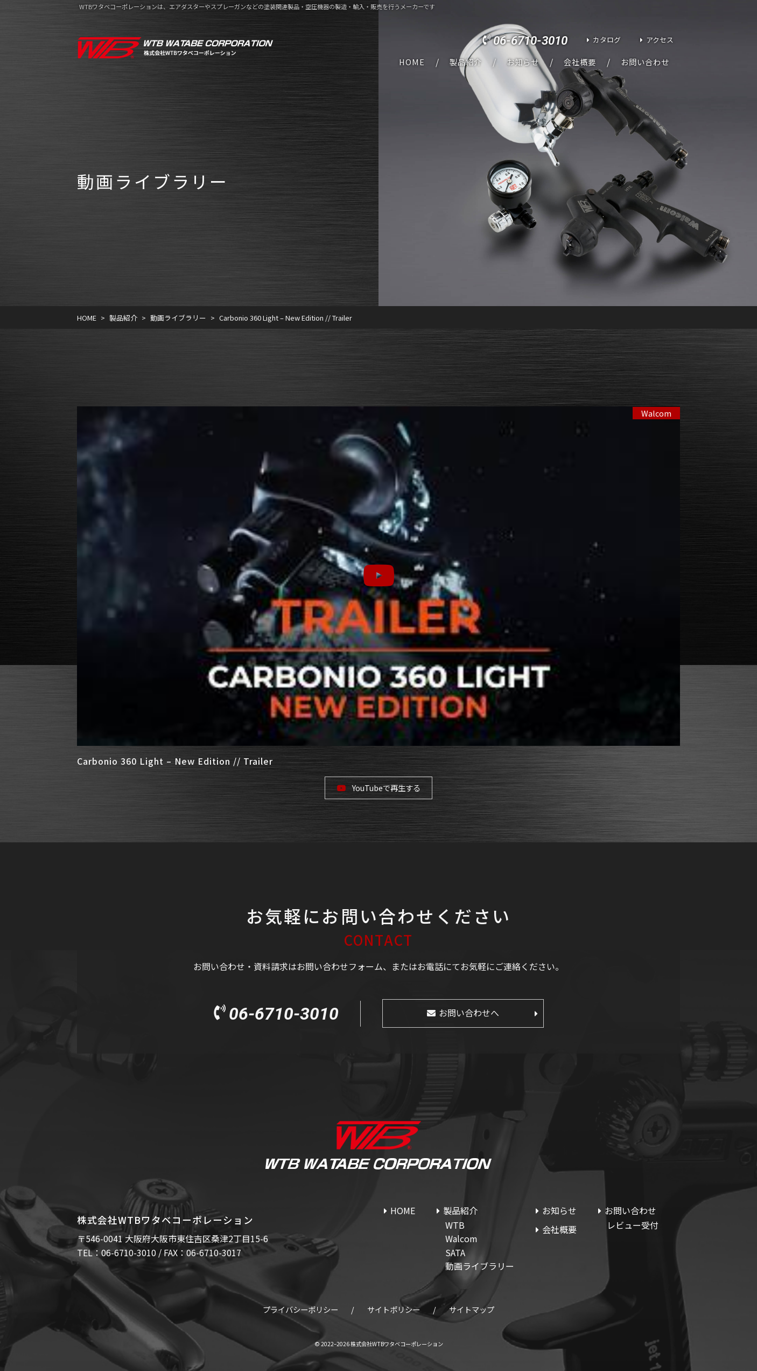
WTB (455, 1224)
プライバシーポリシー (300, 1309)
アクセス (660, 39)
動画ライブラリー (479, 1265)
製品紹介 (466, 62)
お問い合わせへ (469, 1012)
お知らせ (523, 62)
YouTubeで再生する (386, 787)
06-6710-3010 (530, 40)
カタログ (607, 39)
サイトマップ (471, 1309)
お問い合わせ (645, 62)
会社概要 (580, 62)
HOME (412, 62)
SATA (455, 1252)
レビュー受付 (632, 1224)
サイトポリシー (393, 1309)
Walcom (656, 413)
